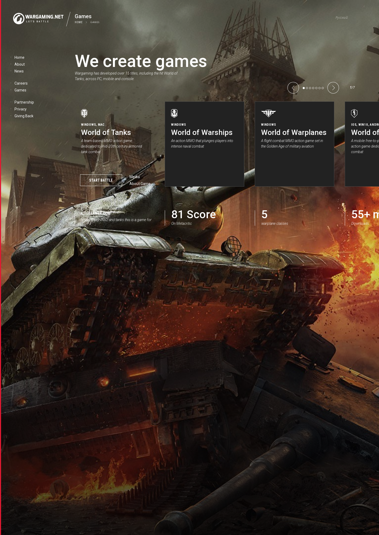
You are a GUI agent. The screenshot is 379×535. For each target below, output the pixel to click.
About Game (140, 184)
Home (79, 22)
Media (134, 177)
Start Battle (101, 180)
